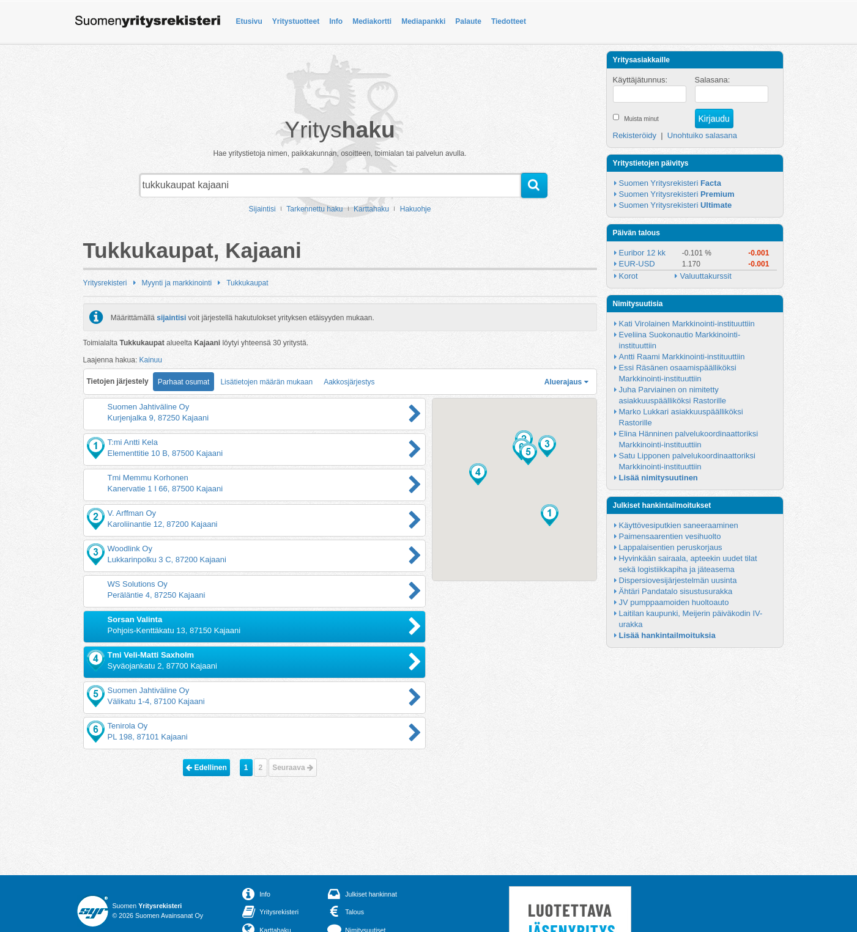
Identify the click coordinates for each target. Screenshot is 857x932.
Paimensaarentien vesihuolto (670, 536)
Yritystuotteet (295, 21)
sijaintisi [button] (171, 317)
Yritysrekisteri (105, 283)
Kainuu (150, 360)
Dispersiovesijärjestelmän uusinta (678, 580)
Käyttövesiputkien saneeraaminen (678, 525)
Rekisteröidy (635, 135)
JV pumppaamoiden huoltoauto (674, 602)
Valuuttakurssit (705, 276)
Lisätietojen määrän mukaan (266, 382)
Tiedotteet (508, 21)
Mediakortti (371, 21)
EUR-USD (637, 263)
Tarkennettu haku (314, 209)
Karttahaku (371, 209)
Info (336, 21)
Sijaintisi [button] (262, 209)
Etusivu (249, 21)
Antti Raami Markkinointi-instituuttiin (682, 356)
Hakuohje (415, 209)
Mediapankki (423, 21)
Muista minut (641, 119)
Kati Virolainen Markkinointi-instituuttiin (687, 323)
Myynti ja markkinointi (177, 283)
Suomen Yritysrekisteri (670, 183)
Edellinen (206, 767)
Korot (628, 276)
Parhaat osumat (184, 382)
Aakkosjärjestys (349, 382)
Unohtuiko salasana (702, 135)
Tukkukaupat (247, 283)
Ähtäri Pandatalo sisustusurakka (676, 591)
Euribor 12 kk (642, 252)
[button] (549, 515)
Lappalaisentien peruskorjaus (670, 547)
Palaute (468, 21)
